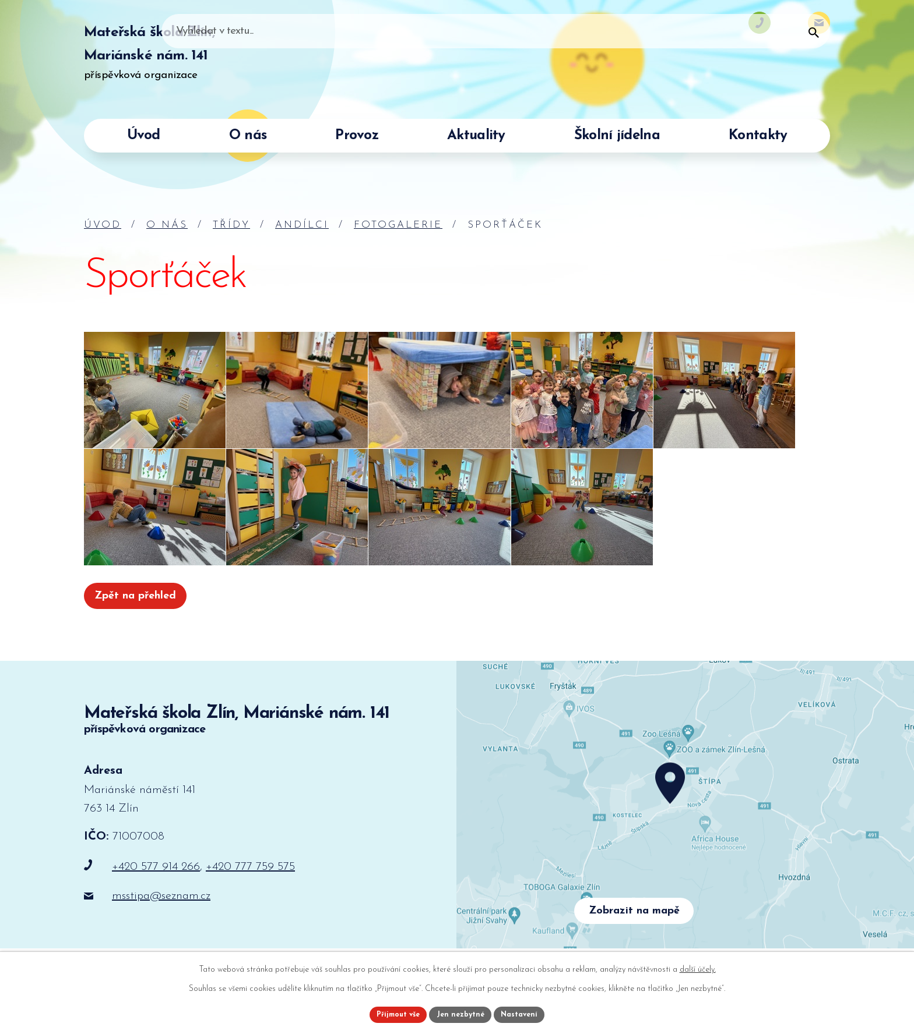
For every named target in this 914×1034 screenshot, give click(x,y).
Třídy (231, 225)
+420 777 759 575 (250, 871)
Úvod (102, 225)
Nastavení (526, 1012)
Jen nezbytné (461, 1012)
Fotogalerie (398, 225)
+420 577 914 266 (156, 871)
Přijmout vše (392, 1012)
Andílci (302, 225)
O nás (167, 225)
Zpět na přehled (141, 598)
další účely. (698, 966)
